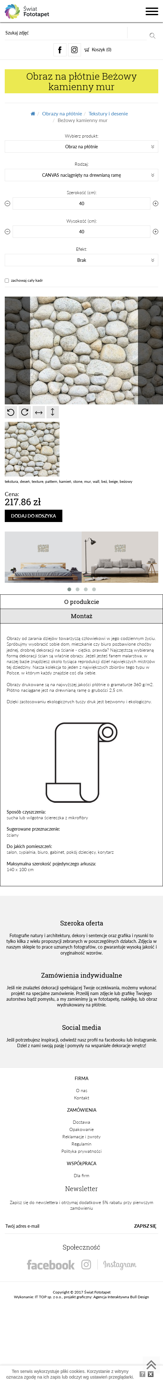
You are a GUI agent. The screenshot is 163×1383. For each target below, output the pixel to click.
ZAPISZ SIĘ (145, 1226)
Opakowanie (81, 1129)
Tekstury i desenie (108, 113)
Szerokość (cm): (82, 192)
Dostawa (81, 1122)
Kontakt (81, 1097)
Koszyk (97, 49)
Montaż (81, 616)
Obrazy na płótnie (62, 113)
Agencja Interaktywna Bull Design (121, 1296)
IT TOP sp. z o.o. (48, 1296)
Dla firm (81, 1175)
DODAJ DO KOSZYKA (33, 516)
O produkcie (81, 601)
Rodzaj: (82, 164)
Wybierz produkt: (81, 135)
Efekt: (81, 249)
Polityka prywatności (81, 1151)
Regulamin (81, 1143)
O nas (81, 1090)
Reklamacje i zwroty (81, 1136)
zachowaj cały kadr (27, 280)
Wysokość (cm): (81, 221)
